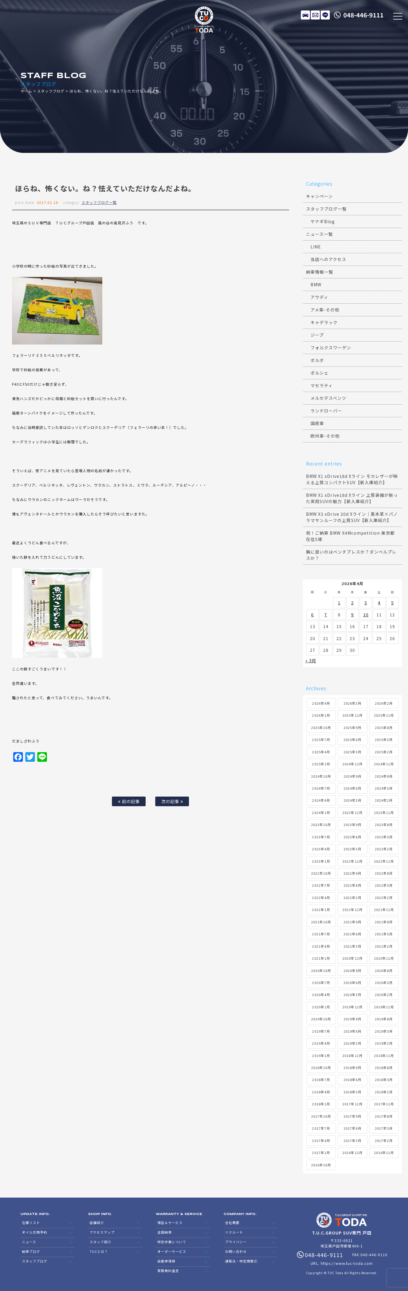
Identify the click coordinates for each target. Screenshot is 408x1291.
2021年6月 (352, 933)
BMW (316, 284)
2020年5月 (384, 982)
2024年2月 (384, 800)
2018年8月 (384, 1067)
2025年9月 (352, 727)
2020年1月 (321, 1006)
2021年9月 (352, 921)
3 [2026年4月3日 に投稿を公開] (365, 603)
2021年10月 (321, 921)
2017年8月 (384, 1116)
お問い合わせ (236, 1251)
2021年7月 (321, 933)
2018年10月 (321, 1067)
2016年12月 (352, 1152)
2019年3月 (352, 1043)
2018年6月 (352, 1079)
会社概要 (232, 1222)
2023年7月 (321, 836)
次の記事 (172, 801)
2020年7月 (321, 982)
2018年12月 (352, 1055)
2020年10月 (321, 970)
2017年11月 (384, 1103)
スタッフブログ (50, 90)
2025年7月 (321, 739)
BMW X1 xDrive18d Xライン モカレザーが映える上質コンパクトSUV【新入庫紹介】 (352, 479)
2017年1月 (321, 1152)
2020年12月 (352, 958)
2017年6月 (352, 1128)
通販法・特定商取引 (241, 1261)
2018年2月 (384, 1091)
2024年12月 (352, 763)
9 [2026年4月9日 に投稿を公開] (352, 615)
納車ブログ (31, 1251)
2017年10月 (321, 1116)
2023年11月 (384, 812)
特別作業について (171, 1241)
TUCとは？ (99, 1251)
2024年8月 (384, 776)
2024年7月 (321, 788)
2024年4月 (321, 800)
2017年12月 (352, 1103)
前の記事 (129, 801)
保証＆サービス (170, 1222)
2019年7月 (321, 1031)
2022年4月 (321, 897)
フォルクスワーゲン (331, 348)
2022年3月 (352, 897)
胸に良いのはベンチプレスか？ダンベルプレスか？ (351, 555)
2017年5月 (384, 1128)
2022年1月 (321, 909)
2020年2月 (384, 994)
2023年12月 (352, 812)
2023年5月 (384, 836)
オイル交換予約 (34, 1232)
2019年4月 (321, 1043)
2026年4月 (321, 703)
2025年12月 (352, 715)
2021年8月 (384, 921)
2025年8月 (384, 727)
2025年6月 (352, 739)
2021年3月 (352, 946)
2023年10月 (321, 824)
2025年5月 (384, 739)
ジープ (317, 335)
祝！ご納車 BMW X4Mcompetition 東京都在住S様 (350, 536)
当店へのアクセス (328, 259)
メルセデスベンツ (328, 398)
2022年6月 (352, 885)
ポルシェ (320, 373)
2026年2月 (384, 703)
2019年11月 (384, 1006)
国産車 (317, 423)
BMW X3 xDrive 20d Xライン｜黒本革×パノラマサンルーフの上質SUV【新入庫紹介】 (352, 517)
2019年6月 (352, 1031)
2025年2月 (384, 751)
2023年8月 (384, 824)
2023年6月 (352, 836)
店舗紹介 (97, 1222)
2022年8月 (384, 873)
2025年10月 (321, 727)
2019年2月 (384, 1043)
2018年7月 (321, 1079)
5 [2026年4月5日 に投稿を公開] (392, 603)
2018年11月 (384, 1055)
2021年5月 (384, 933)
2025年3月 (352, 751)
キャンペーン (319, 196)
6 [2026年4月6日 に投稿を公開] (312, 615)
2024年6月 (352, 788)
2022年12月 (352, 861)
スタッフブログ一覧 (99, 202)
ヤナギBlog (323, 221)
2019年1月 (321, 1055)
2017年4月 (321, 1140)
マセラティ (322, 385)
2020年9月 (352, 970)
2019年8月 (384, 1018)
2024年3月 (352, 800)
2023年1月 (321, 861)
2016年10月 (321, 1164)
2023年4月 (321, 848)
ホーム (26, 90)
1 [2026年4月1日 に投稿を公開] (339, 603)
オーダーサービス (171, 1251)
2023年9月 (352, 824)
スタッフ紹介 (100, 1241)
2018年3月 (352, 1091)
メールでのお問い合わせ (315, 15)
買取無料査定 (168, 1270)
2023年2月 (384, 848)
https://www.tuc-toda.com (347, 1263)
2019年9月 (352, 1018)
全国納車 (164, 1232)
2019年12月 (352, 1006)
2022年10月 (321, 873)
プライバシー (236, 1241)
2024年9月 (352, 776)
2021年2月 (384, 946)
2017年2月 (384, 1140)
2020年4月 (321, 994)
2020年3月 (352, 994)
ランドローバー (326, 411)
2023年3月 (352, 848)
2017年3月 (352, 1140)
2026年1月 (321, 715)
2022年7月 (321, 885)
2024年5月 (384, 788)
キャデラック (324, 322)
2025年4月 (321, 751)
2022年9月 (352, 873)
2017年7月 (321, 1128)
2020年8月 (384, 970)
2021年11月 (384, 909)
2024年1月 (321, 812)
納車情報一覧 (319, 272)
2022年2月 (384, 897)
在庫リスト (305, 15)
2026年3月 (352, 703)
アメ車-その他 (325, 310)
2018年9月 (352, 1067)
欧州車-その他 (325, 436)
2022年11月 (384, 861)
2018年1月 (321, 1103)
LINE (325, 15)
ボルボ (317, 360)
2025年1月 (321, 763)
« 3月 (310, 661)
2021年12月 (352, 909)
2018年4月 (321, 1091)
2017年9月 (352, 1116)
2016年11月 (384, 1152)
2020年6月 (352, 982)
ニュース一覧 (319, 234)
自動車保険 (166, 1261)
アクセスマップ (102, 1232)
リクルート (234, 1232)
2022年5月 (384, 885)
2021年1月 (321, 958)
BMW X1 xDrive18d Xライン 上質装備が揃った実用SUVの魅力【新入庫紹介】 (352, 498)
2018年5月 (384, 1079)
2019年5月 (384, 1031)
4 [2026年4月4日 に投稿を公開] (379, 603)
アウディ (319, 297)
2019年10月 (321, 1018)
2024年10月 (321, 776)
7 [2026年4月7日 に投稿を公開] (325, 615)
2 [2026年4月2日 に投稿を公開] (352, 603)
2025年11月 (384, 715)
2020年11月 (384, 958)
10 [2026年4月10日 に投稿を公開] (366, 615)
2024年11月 (384, 763)
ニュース (29, 1241)
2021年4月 (321, 946)
